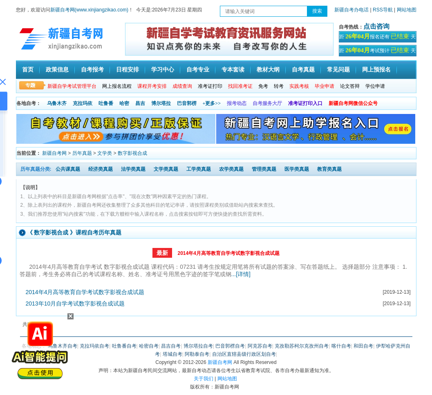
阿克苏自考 (260, 346)
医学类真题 (296, 169)
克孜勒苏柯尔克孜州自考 (302, 346)
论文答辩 (350, 86)
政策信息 (57, 70)
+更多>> (212, 103)
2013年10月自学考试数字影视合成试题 (75, 303)
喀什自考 (341, 346)
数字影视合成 (132, 153)
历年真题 (82, 153)
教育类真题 (329, 169)
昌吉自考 (171, 346)
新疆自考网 (54, 153)
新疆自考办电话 (351, 10)
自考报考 (92, 70)
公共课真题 (68, 169)
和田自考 (363, 346)
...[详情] (241, 274)
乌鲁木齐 (57, 103)
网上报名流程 (117, 86)
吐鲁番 (105, 103)
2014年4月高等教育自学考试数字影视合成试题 (228, 253)
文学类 (104, 153)
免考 (263, 86)
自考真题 (303, 70)
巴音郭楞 (187, 103)
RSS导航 (383, 10)
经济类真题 (100, 169)
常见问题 (338, 70)
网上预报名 (376, 70)
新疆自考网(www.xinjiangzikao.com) (89, 10)
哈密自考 (149, 346)
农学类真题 (231, 169)
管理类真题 (264, 169)
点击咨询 (376, 26)
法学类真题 (133, 169)
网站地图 (406, 10)
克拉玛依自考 (94, 346)
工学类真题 (198, 169)
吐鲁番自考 (124, 346)
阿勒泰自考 (197, 354)
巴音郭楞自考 (230, 346)
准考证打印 (210, 86)
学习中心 (162, 70)
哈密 (124, 103)
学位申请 (375, 86)
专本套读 (233, 70)
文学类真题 (166, 169)
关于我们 (203, 379)
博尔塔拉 (161, 103)
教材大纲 (268, 70)
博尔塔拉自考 (198, 346)
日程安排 (127, 70)
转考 (279, 86)
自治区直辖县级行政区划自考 (244, 354)
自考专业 (197, 70)
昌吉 (140, 103)
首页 (28, 70)
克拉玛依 (82, 103)
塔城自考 (172, 354)
